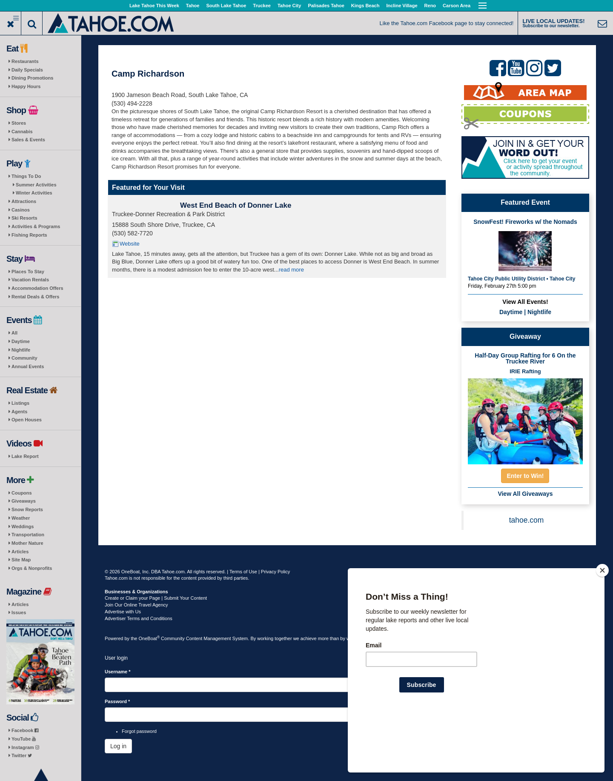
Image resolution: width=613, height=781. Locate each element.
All (14, 332)
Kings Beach (365, 5)
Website (130, 243)
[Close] (602, 625)
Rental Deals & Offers (35, 296)
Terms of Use (243, 571)
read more (291, 269)
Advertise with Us (123, 611)
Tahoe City (289, 5)
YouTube (23, 738)
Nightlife (20, 349)
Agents (19, 411)
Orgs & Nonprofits (31, 568)
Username (118, 671)
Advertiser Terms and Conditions (138, 618)
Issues (18, 612)
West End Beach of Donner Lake (235, 205)
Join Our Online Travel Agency (136, 604)
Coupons (21, 492)
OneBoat (149, 638)
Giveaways (23, 501)
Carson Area (456, 5)
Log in (118, 746)
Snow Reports (27, 509)
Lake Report (25, 456)
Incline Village (401, 5)
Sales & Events (28, 139)
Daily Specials (27, 69)
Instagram (25, 747)
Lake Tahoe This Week (154, 5)
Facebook (24, 730)
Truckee (262, 5)
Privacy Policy (275, 571)
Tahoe (193, 5)
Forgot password (139, 731)
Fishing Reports (29, 234)
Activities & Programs (35, 226)
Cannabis (22, 131)
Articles (20, 551)
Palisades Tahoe (326, 5)
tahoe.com (526, 520)
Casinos (20, 209)
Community (24, 357)
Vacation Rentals (30, 279)
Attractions (23, 201)
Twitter (21, 755)
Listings (20, 403)
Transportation (27, 534)
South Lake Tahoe (226, 5)
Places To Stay (27, 271)
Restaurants (25, 61)
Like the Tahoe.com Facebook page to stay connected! (447, 23)
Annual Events (27, 366)
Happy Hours (25, 86)
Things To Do (26, 176)
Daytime (20, 341)
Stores (18, 123)
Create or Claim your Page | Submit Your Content (156, 598)
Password (117, 701)
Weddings (22, 526)
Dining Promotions (32, 77)
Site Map (21, 559)
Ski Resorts (24, 217)
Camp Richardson (148, 73)
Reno (430, 5)
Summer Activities (36, 184)
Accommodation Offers (37, 288)
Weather (20, 518)
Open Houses (26, 419)
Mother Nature (27, 543)
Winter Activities (34, 192)
